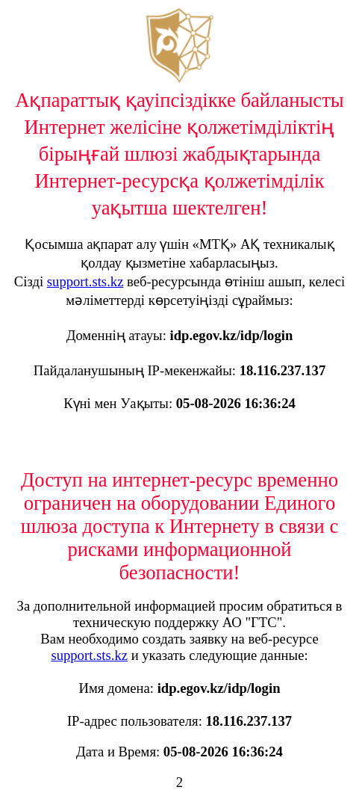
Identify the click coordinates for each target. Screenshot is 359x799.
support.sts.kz (85, 281)
